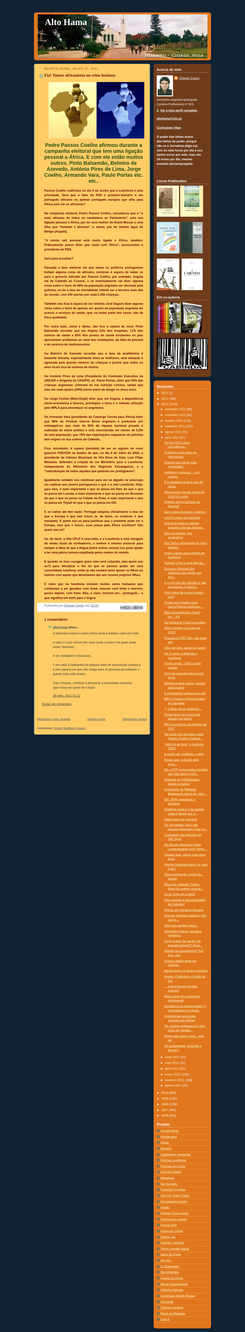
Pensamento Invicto (174, 1201)
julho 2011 (172, 437)
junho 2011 (173, 1057)
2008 (165, 1104)
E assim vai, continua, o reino (184, 754)
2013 (165, 393)
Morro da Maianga (173, 1313)
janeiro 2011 (174, 1085)
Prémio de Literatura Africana (183, 910)
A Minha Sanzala (172, 1290)
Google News (170, 1131)
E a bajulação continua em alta (185, 693)
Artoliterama (169, 1137)
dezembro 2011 (176, 409)
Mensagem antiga (135, 719)
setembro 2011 (175, 426)
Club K (165, 1319)
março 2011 (173, 1074)
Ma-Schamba (169, 1272)
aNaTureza (60, 627)
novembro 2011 (176, 415)
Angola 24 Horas (172, 1278)
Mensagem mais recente (53, 719)
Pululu (165, 1142)
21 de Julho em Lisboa (179, 894)
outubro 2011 (174, 420)
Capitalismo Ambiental (175, 1154)
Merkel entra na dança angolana (186, 971)
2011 (165, 404)
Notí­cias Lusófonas (173, 1160)
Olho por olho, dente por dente (184, 648)
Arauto (165, 1207)
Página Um (168, 1237)
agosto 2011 (174, 432)
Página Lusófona (172, 1307)
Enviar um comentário (57, 704)
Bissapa (166, 1148)
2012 (165, 398)
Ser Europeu (169, 1184)
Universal (167, 1302)
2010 (165, 1092)
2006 (165, 1115)
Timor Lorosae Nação (175, 1248)
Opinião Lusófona (172, 1242)
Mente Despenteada (174, 1284)
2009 (165, 1098)
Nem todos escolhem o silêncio (185, 512)
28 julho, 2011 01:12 (66, 695)
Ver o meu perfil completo (178, 110)
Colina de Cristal (172, 1231)
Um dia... (167, 1260)
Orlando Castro (189, 78)
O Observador (170, 1266)
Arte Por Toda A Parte (175, 1195)
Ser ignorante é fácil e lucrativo (185, 622)
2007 (165, 1110)
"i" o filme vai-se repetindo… (183, 709)
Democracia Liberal (174, 1219)
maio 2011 (172, 1063)
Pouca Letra (169, 1225)
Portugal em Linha (173, 1166)
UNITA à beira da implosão (182, 518)
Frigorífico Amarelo (173, 1189)
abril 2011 (172, 1068)
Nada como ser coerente (180, 819)
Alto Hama (66, 22)
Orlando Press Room (175, 1213)
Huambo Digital (171, 1172)
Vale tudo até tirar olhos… (181, 925)
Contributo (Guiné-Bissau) (178, 1296)
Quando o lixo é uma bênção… (185, 563)
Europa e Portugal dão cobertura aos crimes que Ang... (183, 573)
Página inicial (96, 719)
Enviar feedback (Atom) (70, 728)
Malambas (167, 1178)
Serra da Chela (171, 1254)
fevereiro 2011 (175, 1080)
